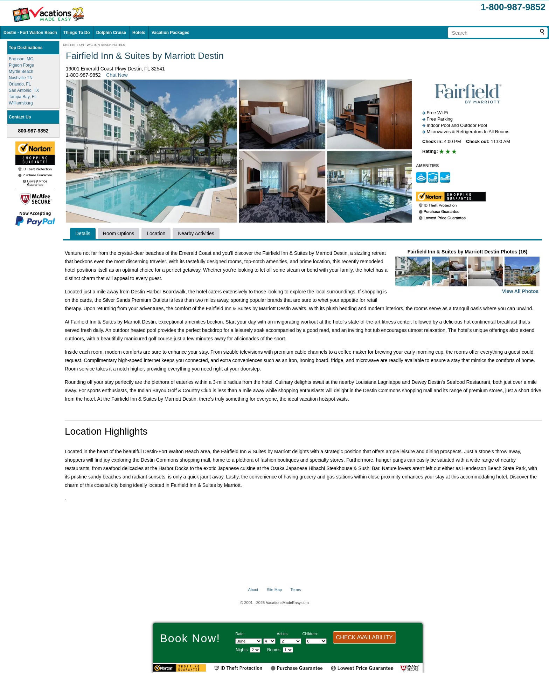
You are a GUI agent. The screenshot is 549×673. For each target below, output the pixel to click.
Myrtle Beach (21, 71)
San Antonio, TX (24, 90)
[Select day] (269, 641)
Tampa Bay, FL (23, 96)
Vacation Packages (170, 32)
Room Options (118, 233)
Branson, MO (21, 58)
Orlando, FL (20, 84)
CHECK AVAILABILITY (364, 637)
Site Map (274, 589)
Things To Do (76, 32)
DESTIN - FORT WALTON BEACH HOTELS (94, 45)
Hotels (138, 32)
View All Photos (520, 291)
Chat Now (116, 75)
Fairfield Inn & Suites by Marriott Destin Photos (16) (467, 272)
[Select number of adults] (290, 641)
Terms (295, 589)
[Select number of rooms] (288, 650)
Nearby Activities (196, 233)
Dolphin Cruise (111, 32)
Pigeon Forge (21, 65)
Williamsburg (21, 103)
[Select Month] (248, 641)
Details (82, 233)
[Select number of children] (316, 641)
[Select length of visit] (255, 650)
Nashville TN (21, 77)
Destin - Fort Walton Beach (30, 32)
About (253, 589)
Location (156, 233)
